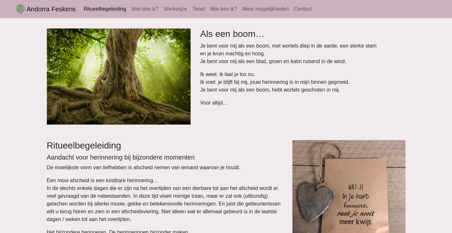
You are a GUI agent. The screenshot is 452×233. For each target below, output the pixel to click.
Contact (303, 9)
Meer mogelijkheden (265, 9)
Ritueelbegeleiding (105, 9)
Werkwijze (175, 9)
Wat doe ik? (144, 9)
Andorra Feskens (46, 9)
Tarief (198, 9)
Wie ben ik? (223, 9)
